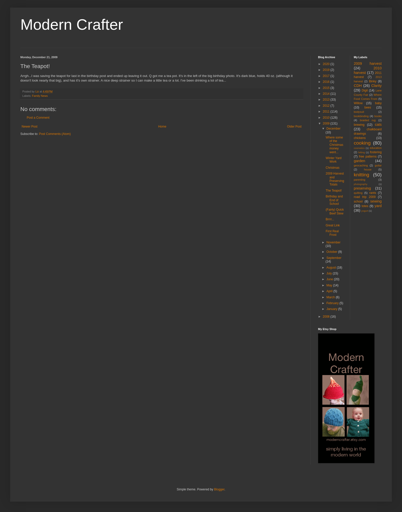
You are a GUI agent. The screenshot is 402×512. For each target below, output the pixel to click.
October (332, 252)
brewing (359, 125)
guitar (378, 165)
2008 (327, 316)
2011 (327, 111)
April (329, 291)
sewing (376, 201)
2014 (327, 94)
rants (372, 193)
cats (378, 124)
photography (360, 184)
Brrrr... (330, 219)
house (367, 169)
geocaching (361, 165)
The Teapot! (334, 190)
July (329, 273)
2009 (327, 123)
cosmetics (359, 148)
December (333, 128)
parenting (359, 179)
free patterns (368, 156)
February (332, 303)
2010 (327, 117)
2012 (327, 105)
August (331, 267)
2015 (327, 88)
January (332, 309)
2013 (327, 99)
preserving (362, 188)
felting (361, 152)
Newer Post (29, 126)
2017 (327, 76)
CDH (358, 86)
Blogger (219, 489)
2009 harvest (368, 63)
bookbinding (361, 116)
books (378, 116)
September (333, 258)
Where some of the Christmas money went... (334, 145)
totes (365, 206)
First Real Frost (332, 233)
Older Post (294, 126)
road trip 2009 (365, 197)
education (376, 147)
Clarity (376, 86)
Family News (40, 95)
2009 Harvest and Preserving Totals (335, 179)
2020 (327, 64)
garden (359, 161)
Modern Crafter (71, 24)
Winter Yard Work (333, 159)
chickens (360, 138)
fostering (376, 152)
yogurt (364, 210)
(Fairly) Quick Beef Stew (335, 211)
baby (378, 103)
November (333, 242)
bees (367, 107)
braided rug (368, 120)
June (330, 279)
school (358, 201)
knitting (361, 174)
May (329, 285)
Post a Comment (38, 117)
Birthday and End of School (334, 200)
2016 (327, 82)
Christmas (332, 167)
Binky (372, 81)
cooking (362, 143)
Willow (358, 103)
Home (162, 126)
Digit (365, 90)
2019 (327, 70)
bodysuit (359, 111)
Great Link (333, 225)
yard (378, 206)
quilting (358, 192)
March (331, 297)
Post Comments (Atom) (55, 134)
